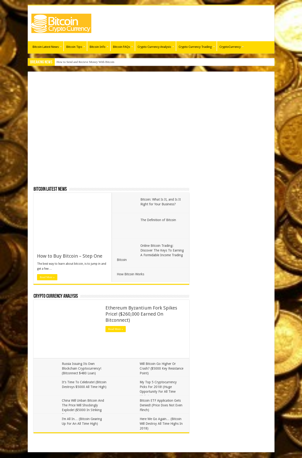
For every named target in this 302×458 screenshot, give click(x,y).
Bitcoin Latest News (46, 47)
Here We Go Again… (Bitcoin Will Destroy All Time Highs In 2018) (161, 423)
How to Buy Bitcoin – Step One (69, 256)
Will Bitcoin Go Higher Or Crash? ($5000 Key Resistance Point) (161, 368)
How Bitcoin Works (130, 274)
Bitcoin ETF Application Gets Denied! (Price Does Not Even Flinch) (161, 405)
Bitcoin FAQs (121, 47)
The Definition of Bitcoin (158, 220)
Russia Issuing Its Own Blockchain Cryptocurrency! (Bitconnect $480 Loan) (81, 368)
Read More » (47, 277)
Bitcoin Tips (74, 47)
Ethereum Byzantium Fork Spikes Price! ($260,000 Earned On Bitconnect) (141, 314)
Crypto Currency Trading (195, 47)
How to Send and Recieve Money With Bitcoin (85, 62)
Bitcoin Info (97, 47)
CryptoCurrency (230, 47)
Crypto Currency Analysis (154, 47)
